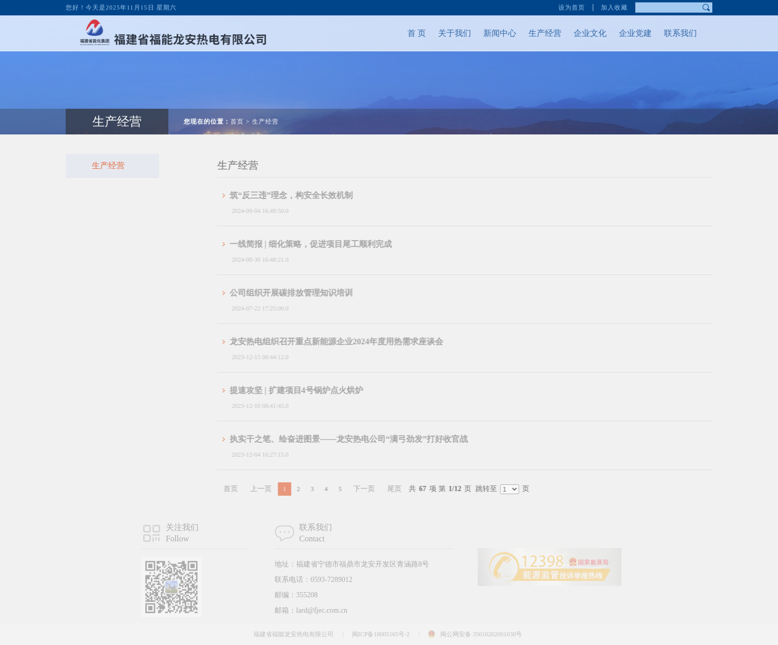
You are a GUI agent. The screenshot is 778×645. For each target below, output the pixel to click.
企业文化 (582, 33)
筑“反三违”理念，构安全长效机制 (305, 195)
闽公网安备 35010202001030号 (481, 634)
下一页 (379, 489)
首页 (237, 113)
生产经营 (536, 33)
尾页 (409, 489)
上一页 (275, 489)
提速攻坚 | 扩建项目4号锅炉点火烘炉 (311, 390)
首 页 (408, 33)
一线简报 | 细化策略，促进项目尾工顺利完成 (325, 244)
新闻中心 (491, 33)
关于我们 (446, 33)
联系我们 (672, 33)
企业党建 (627, 33)
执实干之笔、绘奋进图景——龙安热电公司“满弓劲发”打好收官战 (363, 439)
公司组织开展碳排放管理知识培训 (305, 292)
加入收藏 (614, 6)
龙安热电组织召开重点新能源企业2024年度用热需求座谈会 (351, 341)
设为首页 (571, 6)
